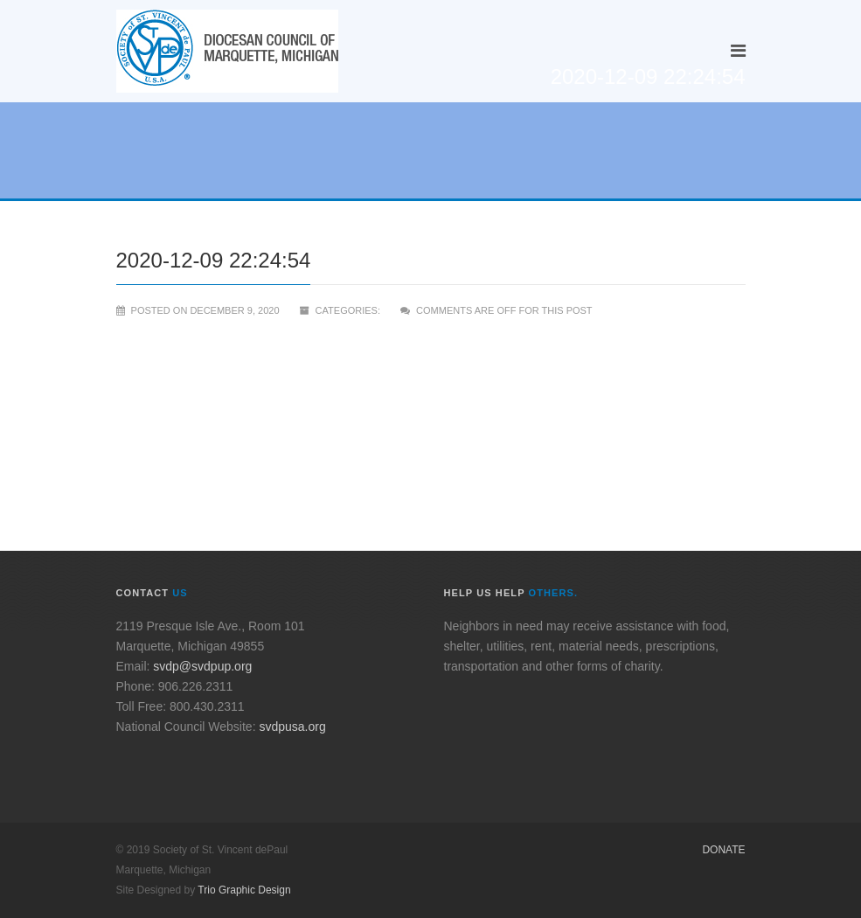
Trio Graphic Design (244, 890)
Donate (723, 850)
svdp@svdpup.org (202, 666)
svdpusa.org (292, 727)
